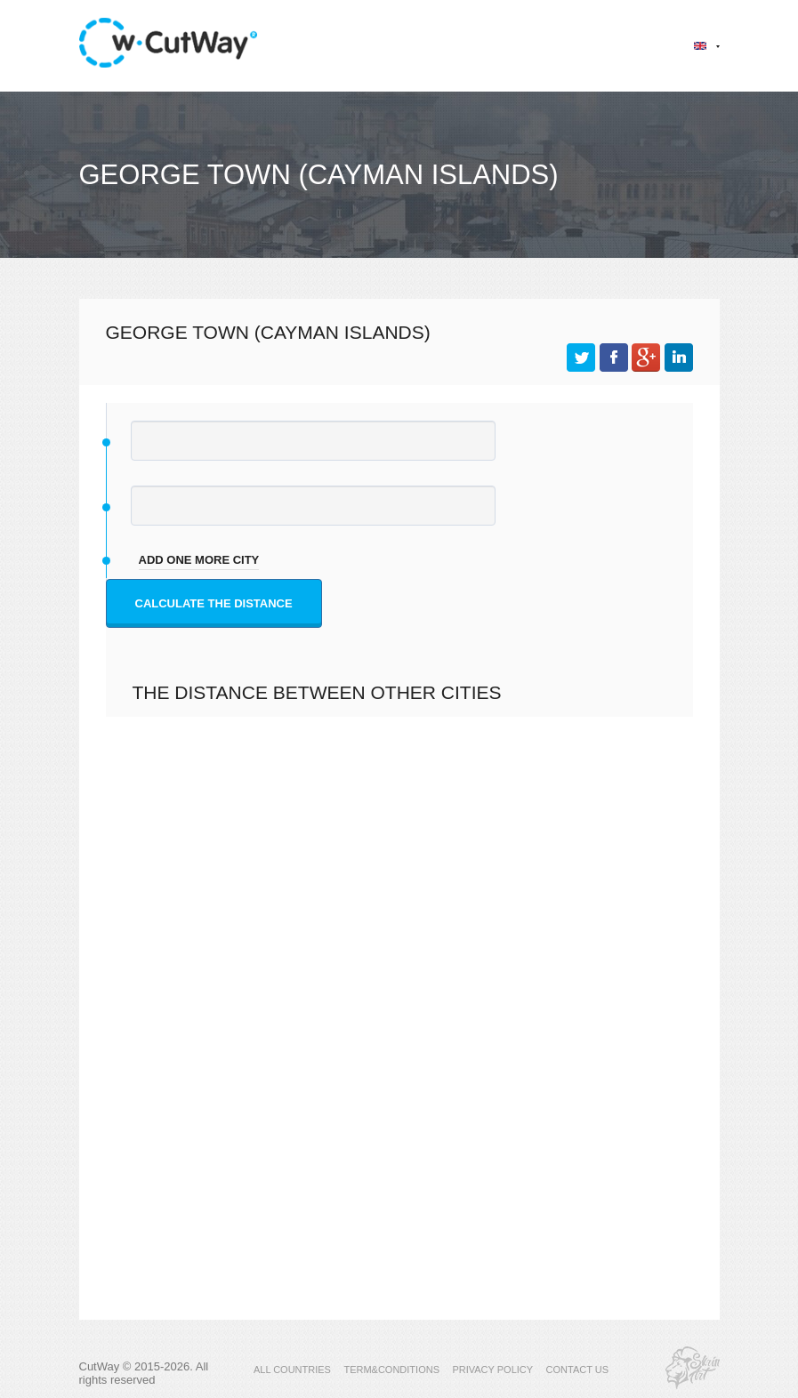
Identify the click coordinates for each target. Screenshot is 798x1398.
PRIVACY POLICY (492, 1369)
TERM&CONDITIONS (391, 1369)
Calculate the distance (214, 603)
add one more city (199, 559)
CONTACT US (577, 1369)
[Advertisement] (399, 902)
